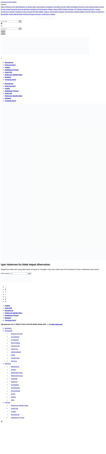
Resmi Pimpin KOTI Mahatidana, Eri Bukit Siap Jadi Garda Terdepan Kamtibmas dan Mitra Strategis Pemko (42, 7)
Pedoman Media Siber (13, 75)
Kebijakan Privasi (12, 70)
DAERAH (8, 363)
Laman (7, 402)
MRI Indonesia (56, 324)
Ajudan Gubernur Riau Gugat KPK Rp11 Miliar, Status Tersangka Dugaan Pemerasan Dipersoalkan (47, 12)
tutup (3, 31)
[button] (20, 21)
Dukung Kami (10, 65)
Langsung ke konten (9, 2)
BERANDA (8, 328)
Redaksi (8, 77)
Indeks (7, 67)
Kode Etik (8, 72)
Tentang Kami (10, 80)
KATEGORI (8, 331)
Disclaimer (9, 62)
